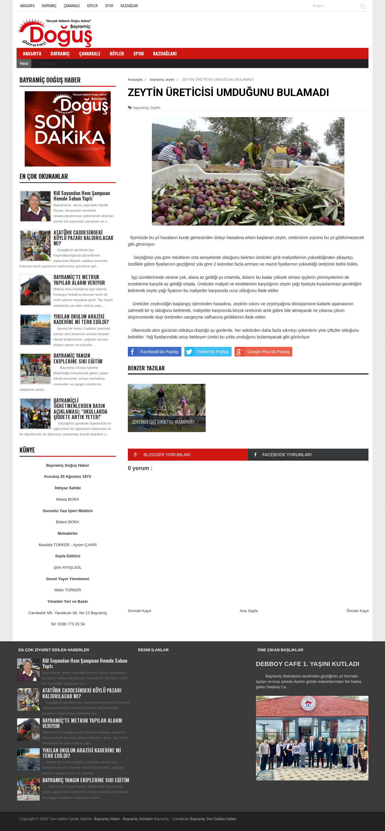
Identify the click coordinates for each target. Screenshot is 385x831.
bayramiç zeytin (146, 107)
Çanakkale (72, 5)
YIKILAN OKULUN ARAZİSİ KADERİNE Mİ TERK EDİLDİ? (81, 319)
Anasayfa (27, 5)
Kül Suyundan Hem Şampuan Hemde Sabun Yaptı (82, 195)
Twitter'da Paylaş (206, 351)
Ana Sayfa (249, 610)
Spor (109, 5)
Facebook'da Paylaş (153, 351)
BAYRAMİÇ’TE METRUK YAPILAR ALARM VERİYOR (79, 279)
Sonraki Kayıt (139, 610)
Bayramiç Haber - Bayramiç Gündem (124, 819)
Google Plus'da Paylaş (262, 351)
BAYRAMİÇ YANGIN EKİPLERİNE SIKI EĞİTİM (78, 358)
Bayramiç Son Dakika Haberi (213, 819)
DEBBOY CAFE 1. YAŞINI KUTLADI (307, 663)
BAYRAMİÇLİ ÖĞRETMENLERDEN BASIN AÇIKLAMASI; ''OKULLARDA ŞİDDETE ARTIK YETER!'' (80, 409)
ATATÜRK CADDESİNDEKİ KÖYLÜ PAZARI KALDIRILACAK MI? (83, 238)
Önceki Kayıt (357, 610)
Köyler (92, 5)
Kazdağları (129, 5)
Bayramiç (49, 5)
